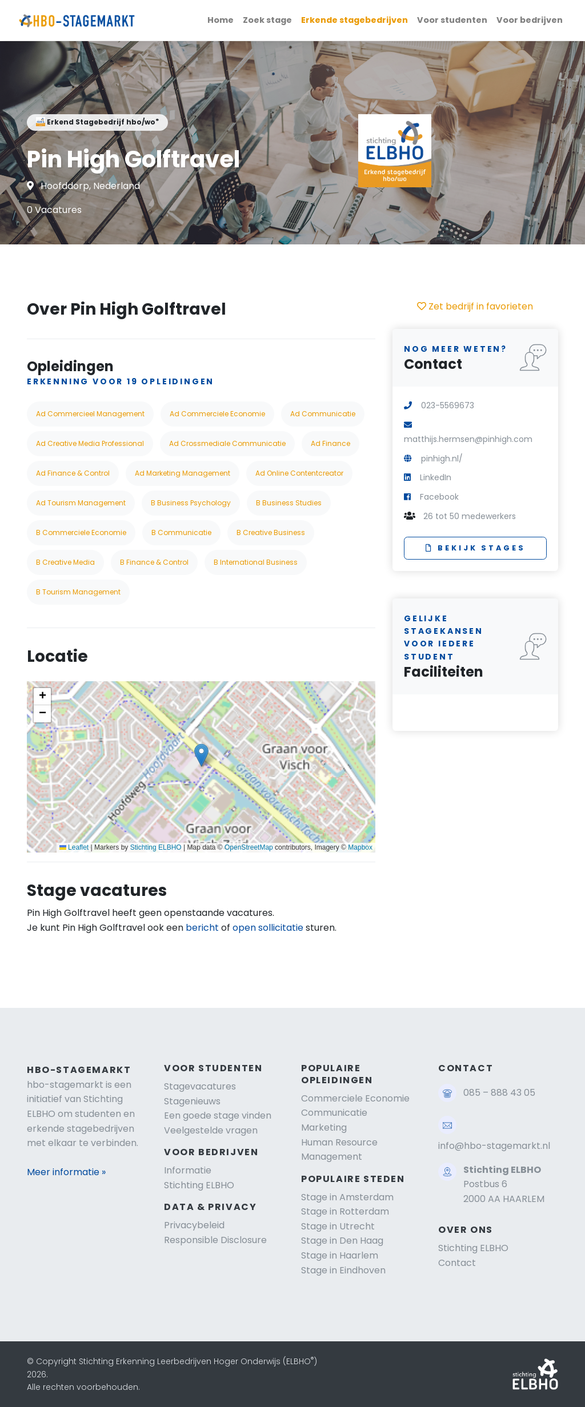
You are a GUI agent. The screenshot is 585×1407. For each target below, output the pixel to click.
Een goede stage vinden (217, 1115)
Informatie (187, 1170)
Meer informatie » (66, 1172)
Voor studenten (452, 20)
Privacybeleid (194, 1225)
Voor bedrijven (529, 20)
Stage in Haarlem (339, 1255)
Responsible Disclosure (215, 1240)
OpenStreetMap (249, 847)
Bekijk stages (476, 548)
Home (220, 20)
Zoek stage (267, 20)
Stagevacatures (200, 1086)
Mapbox (360, 847)
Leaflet (74, 847)
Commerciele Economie (355, 1098)
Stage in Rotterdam (345, 1211)
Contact (457, 1262)
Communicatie (334, 1112)
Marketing (324, 1127)
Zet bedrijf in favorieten (475, 306)
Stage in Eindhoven (343, 1270)
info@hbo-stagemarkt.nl (494, 1145)
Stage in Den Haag (342, 1240)
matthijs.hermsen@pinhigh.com (468, 439)
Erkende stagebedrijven (354, 20)
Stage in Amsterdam (347, 1197)
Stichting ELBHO (156, 847)
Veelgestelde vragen (211, 1130)
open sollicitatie (268, 927)
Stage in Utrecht (338, 1226)
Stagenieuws (192, 1101)
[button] (201, 755)
